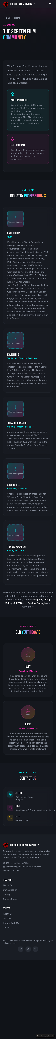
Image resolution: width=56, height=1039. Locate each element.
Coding (6, 894)
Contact (7, 927)
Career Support (10, 899)
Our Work (8, 918)
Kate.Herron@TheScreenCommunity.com (36, 810)
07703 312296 (22, 820)
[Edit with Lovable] (43, 1035)
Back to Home (11, 18)
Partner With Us (11, 923)
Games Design (10, 890)
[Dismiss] (52, 1035)
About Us (7, 914)
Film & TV (7, 885)
